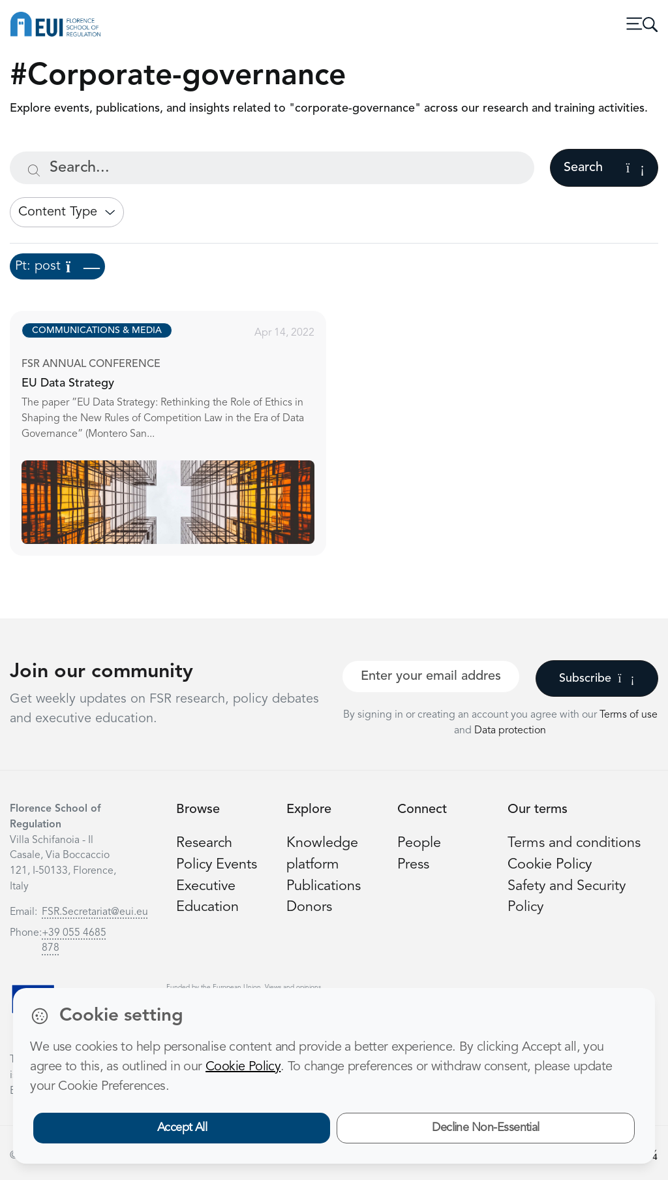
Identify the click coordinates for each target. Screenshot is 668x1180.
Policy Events (216, 865)
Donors (309, 907)
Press (413, 865)
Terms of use (629, 715)
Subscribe (596, 678)
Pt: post (57, 266)
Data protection (510, 731)
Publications (323, 886)
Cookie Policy (550, 865)
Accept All (182, 1128)
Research (204, 843)
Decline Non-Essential (485, 1128)
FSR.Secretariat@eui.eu (95, 912)
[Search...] (272, 167)
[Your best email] (431, 676)
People (419, 843)
